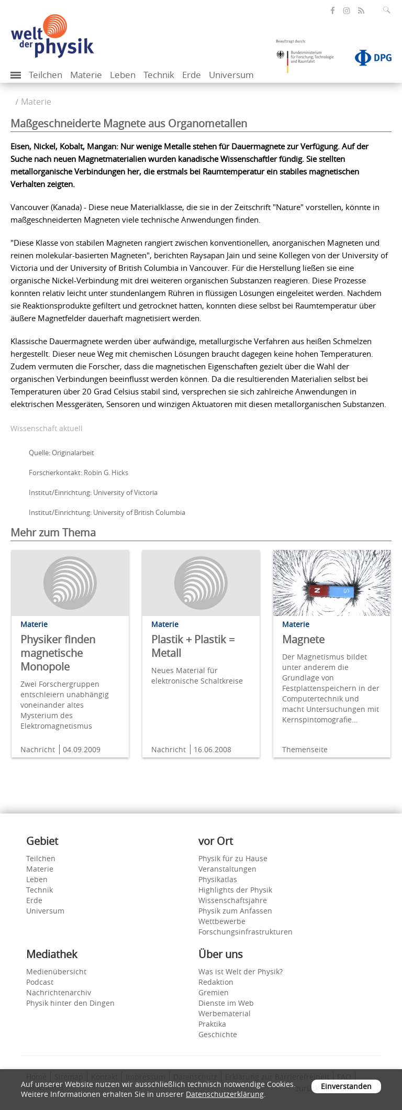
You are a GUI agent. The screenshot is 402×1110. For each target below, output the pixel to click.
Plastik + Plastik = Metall (192, 646)
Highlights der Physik (235, 890)
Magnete (303, 639)
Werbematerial (224, 1013)
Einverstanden (346, 1086)
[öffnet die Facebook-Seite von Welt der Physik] (332, 11)
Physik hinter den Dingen (70, 1003)
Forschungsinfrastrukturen (245, 932)
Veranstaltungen (227, 869)
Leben (123, 75)
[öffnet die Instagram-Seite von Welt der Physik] (346, 11)
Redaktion (215, 982)
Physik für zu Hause (232, 858)
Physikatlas (217, 879)
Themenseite (305, 749)
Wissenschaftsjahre (232, 900)
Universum (231, 75)
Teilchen (45, 75)
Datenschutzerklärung (225, 1094)
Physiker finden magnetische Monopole (57, 653)
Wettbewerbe (221, 921)
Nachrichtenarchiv (58, 992)
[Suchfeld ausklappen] (389, 10)
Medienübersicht (56, 971)
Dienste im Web (226, 1003)
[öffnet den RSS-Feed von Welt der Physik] (361, 11)
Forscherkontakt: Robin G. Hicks (78, 472)
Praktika (212, 1024)
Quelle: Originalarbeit (61, 452)
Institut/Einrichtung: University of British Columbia (107, 512)
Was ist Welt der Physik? (240, 971)
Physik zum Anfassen (235, 911)
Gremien (213, 992)
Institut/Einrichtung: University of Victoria (93, 492)
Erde (191, 75)
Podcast (39, 982)
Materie (86, 75)
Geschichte (217, 1034)
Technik (158, 75)
